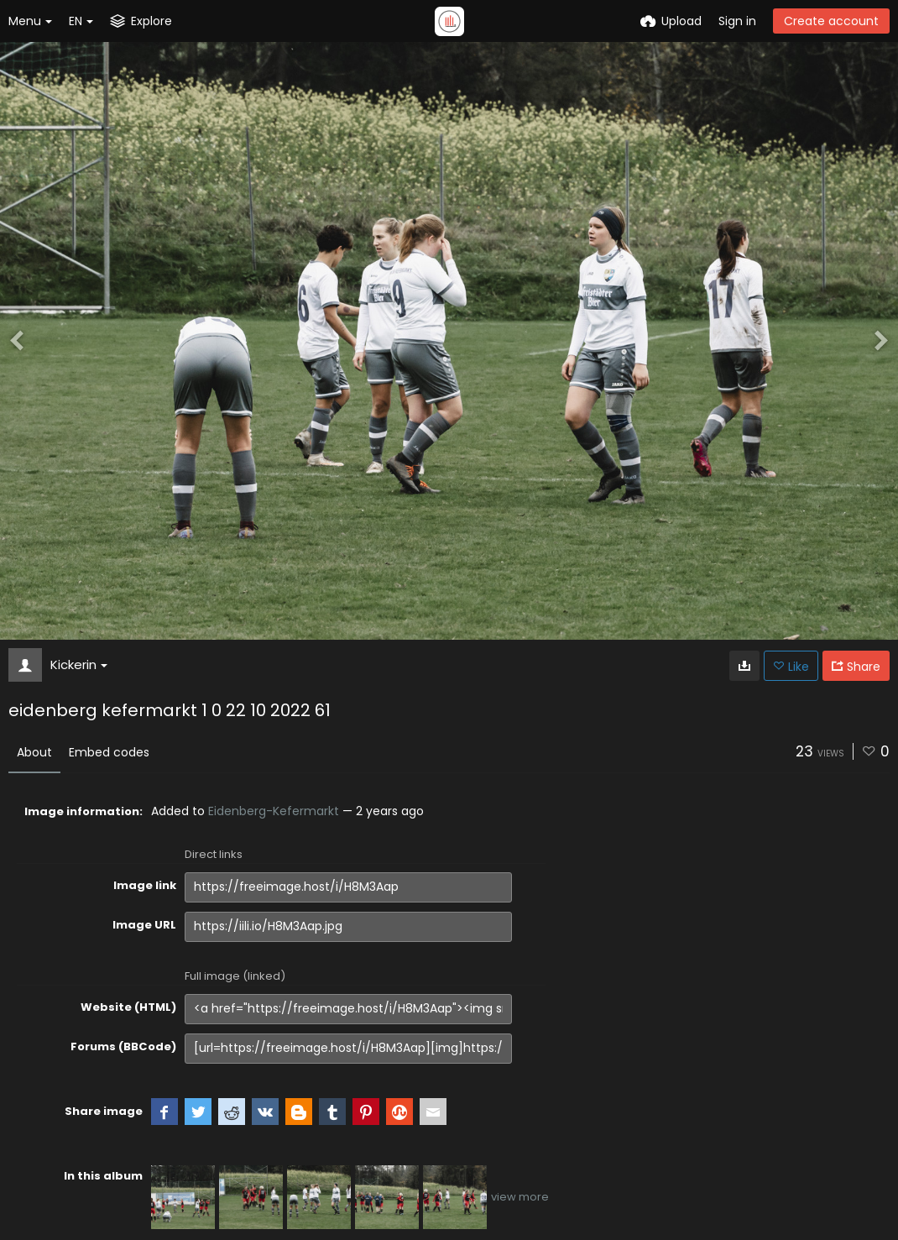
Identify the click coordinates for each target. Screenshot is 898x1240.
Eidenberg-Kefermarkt (273, 811)
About (34, 752)
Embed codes (109, 752)
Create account (831, 21)
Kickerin (78, 664)
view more (520, 1197)
